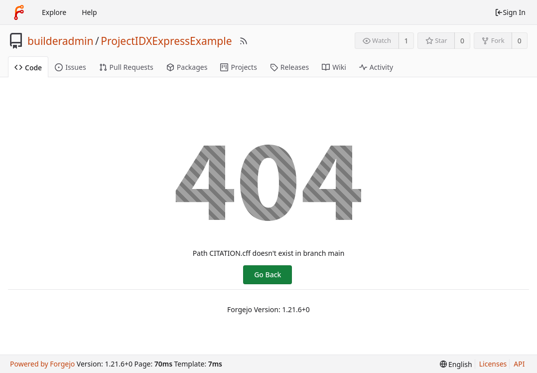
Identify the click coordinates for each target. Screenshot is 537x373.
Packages (187, 67)
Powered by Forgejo (42, 364)
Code (28, 67)
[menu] (456, 364)
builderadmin (60, 41)
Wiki (334, 67)
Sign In (510, 12)
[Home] (19, 12)
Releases (289, 67)
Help (89, 12)
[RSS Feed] (243, 40)
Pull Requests (126, 67)
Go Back (267, 274)
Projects (238, 67)
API (519, 364)
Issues (70, 67)
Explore (54, 12)
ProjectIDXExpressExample (166, 41)
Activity (376, 67)
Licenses (493, 364)
